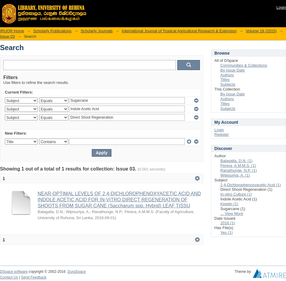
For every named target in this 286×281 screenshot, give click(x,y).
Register (221, 134)
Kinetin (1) (229, 204)
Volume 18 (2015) (261, 31)
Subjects (227, 84)
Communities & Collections (243, 65)
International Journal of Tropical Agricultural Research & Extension (179, 31)
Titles (225, 79)
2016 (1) (227, 223)
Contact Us (9, 277)
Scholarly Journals (97, 31)
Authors (227, 75)
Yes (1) (226, 232)
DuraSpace (76, 272)
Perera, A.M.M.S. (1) (238, 165)
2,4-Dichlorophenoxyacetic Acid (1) (250, 185)
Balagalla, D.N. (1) (236, 160)
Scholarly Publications (52, 31)
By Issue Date (232, 70)
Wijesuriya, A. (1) (235, 175)
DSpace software (14, 272)
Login (281, 7)
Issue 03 (7, 36)
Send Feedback (34, 277)
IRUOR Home (12, 31)
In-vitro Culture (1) (236, 194)
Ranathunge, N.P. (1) (238, 170)
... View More (231, 213)
